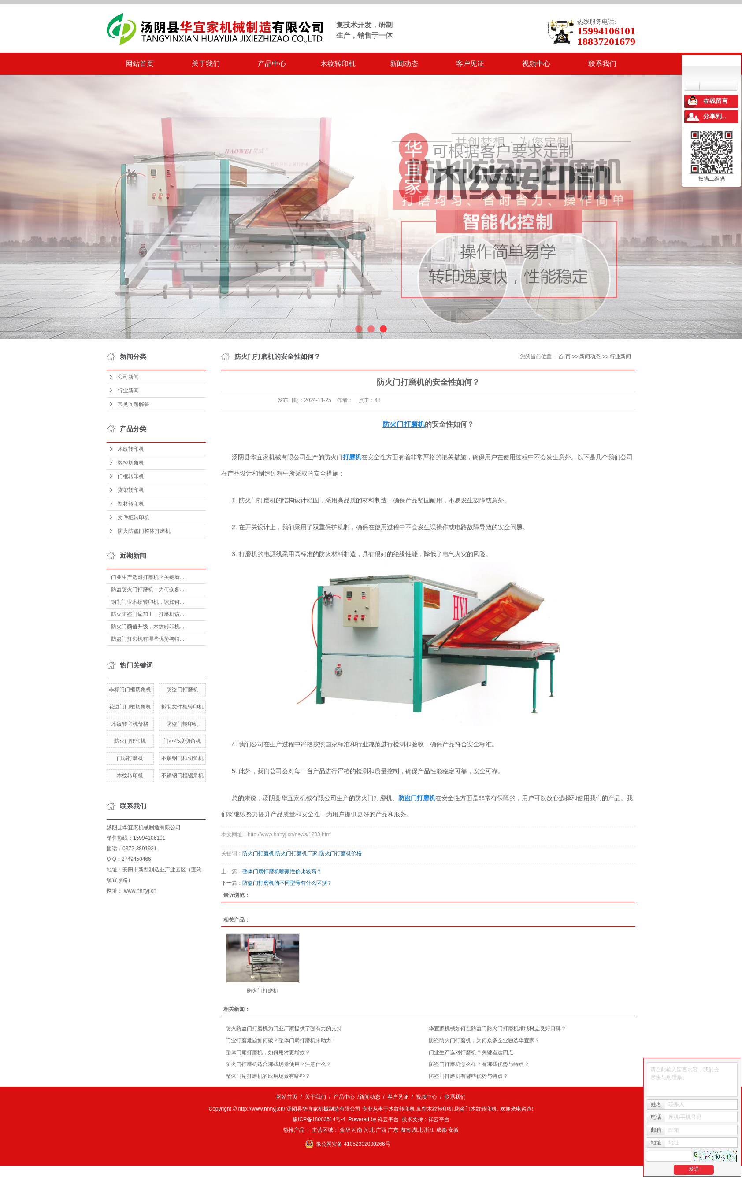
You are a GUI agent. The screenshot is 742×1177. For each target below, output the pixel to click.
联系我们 (602, 63)
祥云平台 (388, 1119)
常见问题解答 (133, 404)
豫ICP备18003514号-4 (319, 1119)
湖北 (417, 1130)
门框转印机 (131, 476)
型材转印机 (131, 504)
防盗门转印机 (182, 724)
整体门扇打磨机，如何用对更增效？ (268, 1052)
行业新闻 (128, 390)
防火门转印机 (130, 741)
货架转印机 (131, 490)
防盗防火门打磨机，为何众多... (147, 590)
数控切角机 (131, 463)
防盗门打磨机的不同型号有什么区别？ (287, 883)
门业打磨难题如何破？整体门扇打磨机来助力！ (281, 1040)
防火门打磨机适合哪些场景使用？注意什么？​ (278, 1064)
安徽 (453, 1130)
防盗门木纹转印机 (476, 1109)
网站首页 (140, 63)
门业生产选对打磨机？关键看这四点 (471, 1052)
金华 (345, 1130)
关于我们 (206, 63)
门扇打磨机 (130, 758)
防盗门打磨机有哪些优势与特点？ (468, 1076)
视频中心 (536, 63)
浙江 (429, 1130)
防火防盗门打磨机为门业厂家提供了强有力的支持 (284, 1029)
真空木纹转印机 (434, 1109)
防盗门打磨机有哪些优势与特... (147, 639)
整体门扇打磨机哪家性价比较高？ (282, 871)
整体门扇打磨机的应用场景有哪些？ (268, 1076)
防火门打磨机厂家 (296, 853)
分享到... (715, 116)
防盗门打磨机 (182, 689)
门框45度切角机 (182, 741)
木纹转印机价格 (129, 724)
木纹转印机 (338, 63)
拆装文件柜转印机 (182, 707)
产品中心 (272, 63)
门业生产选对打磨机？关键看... (147, 577)
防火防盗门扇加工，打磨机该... (147, 614)
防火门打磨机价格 (340, 853)
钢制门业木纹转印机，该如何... (147, 602)
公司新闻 (128, 377)
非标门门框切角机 (130, 689)
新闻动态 (404, 63)
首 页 (564, 357)
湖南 (405, 1130)
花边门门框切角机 (130, 707)
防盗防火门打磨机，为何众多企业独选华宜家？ (484, 1040)
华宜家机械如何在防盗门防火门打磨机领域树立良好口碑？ (497, 1029)
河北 (369, 1130)
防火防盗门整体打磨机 (144, 531)
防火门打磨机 (258, 853)
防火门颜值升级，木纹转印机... (147, 627)
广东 (393, 1130)
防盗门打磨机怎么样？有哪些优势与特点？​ (479, 1064)
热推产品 (293, 1130)
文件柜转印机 (133, 517)
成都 (441, 1130)
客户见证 (470, 63)
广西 (381, 1130)
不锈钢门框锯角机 (182, 775)
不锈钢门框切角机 (182, 758)
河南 (357, 1130)
